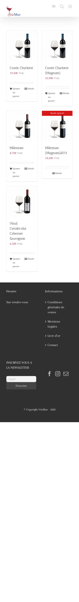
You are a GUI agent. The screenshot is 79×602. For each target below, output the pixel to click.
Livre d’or (54, 336)
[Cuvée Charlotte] (22, 46)
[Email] (21, 379)
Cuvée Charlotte (21, 68)
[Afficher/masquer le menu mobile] (70, 6)
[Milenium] (22, 126)
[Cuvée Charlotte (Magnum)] (57, 46)
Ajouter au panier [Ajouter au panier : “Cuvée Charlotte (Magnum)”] (51, 97)
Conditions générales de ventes (56, 307)
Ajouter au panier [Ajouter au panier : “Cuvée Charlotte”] (16, 92)
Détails (30, 88)
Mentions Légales (54, 324)
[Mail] (65, 373)
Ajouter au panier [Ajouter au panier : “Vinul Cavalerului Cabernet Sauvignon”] (16, 262)
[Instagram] (57, 373)
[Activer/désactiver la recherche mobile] (62, 6)
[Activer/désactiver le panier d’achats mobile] (53, 6)
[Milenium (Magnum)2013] (57, 126)
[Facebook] (49, 373)
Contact (53, 345)
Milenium (17, 148)
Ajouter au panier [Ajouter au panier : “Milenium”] (16, 172)
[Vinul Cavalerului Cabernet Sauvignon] (22, 201)
